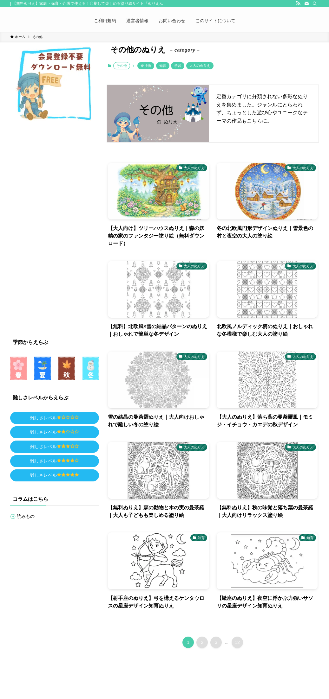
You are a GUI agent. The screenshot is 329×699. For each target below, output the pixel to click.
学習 (177, 65)
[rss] (298, 3)
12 (237, 642)
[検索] (315, 3)
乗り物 (146, 65)
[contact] (306, 3)
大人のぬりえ (199, 65)
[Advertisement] (57, 228)
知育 (162, 65)
